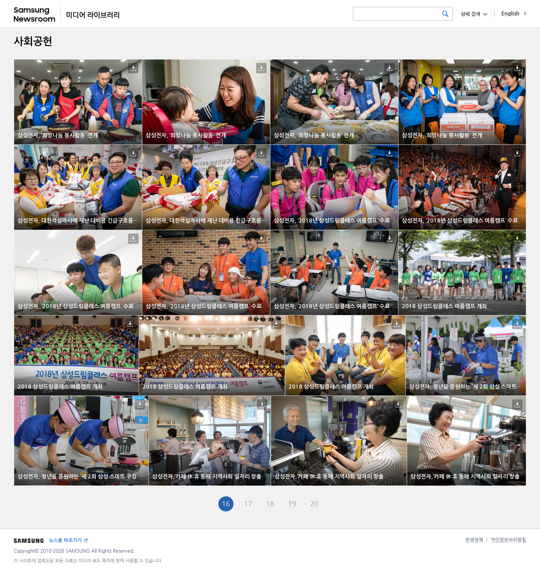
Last (358, 503)
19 (292, 504)
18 (270, 504)
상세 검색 (470, 14)
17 (248, 504)
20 (314, 504)
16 (226, 504)
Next (336, 503)
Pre (203, 503)
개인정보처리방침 (508, 539)
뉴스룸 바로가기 (65, 540)
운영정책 (474, 539)
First (181, 503)
